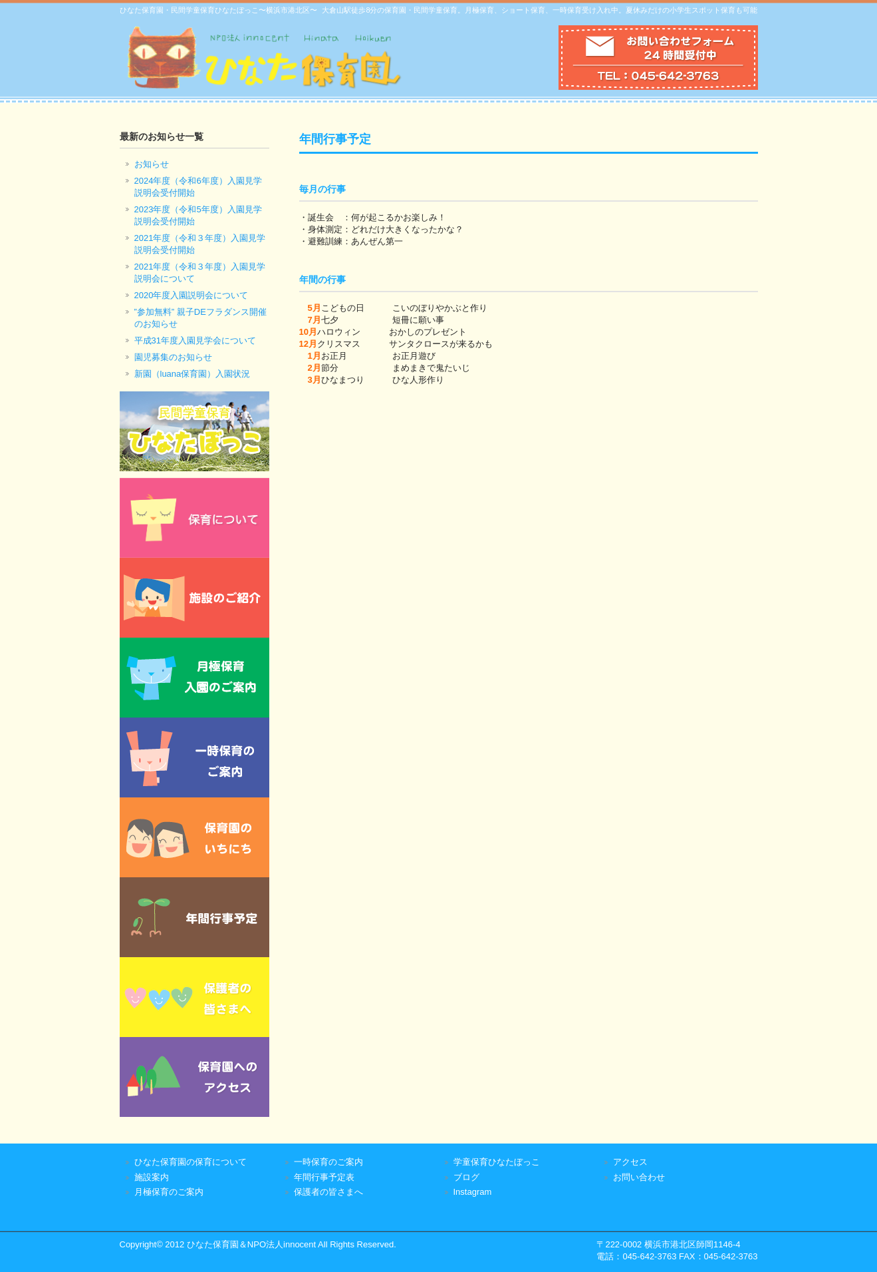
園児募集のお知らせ (173, 357)
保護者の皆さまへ (328, 1192)
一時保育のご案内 (328, 1162)
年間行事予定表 (324, 1177)
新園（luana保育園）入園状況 (192, 374)
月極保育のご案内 (168, 1192)
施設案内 (151, 1177)
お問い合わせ (639, 1177)
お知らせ (151, 164)
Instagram (472, 1192)
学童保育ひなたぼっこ (496, 1162)
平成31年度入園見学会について (195, 340)
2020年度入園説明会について (191, 295)
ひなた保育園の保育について (190, 1162)
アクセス (630, 1162)
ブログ (466, 1177)
